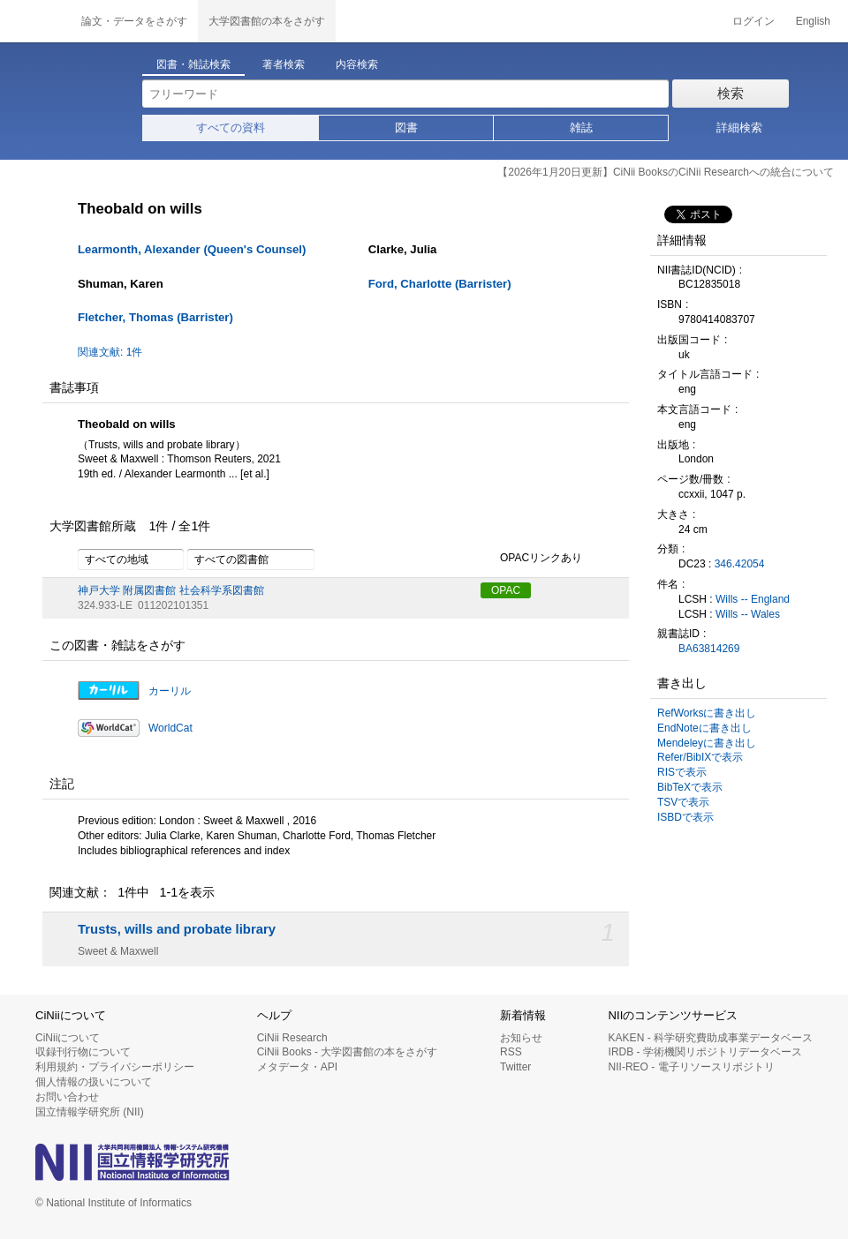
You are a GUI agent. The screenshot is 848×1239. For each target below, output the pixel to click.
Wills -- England (753, 599)
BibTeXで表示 (690, 787)
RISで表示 (682, 772)
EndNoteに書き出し (704, 728)
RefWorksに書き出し (706, 713)
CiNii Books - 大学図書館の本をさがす (347, 1052)
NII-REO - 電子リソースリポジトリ (692, 1067)
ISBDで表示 (685, 817)
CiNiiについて (67, 1038)
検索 (730, 93)
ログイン (753, 21)
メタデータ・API (297, 1067)
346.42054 (740, 564)
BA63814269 (708, 648)
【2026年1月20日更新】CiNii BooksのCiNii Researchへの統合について (665, 172)
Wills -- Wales (748, 614)
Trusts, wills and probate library (177, 929)
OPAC (505, 590)
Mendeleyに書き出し (706, 743)
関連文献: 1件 (110, 352)
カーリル (169, 691)
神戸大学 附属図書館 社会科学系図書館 (171, 590)
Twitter (515, 1067)
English (813, 21)
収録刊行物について (83, 1052)
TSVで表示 (683, 802)
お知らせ (521, 1038)
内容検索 (357, 64)
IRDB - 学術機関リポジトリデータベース (705, 1052)
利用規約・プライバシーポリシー (114, 1067)
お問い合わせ (67, 1097)
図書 (406, 127)
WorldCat (170, 728)
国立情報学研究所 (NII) (89, 1112)
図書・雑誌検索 (193, 64)
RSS (511, 1052)
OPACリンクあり (531, 559)
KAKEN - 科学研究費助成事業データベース (711, 1038)
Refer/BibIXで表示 (700, 757)
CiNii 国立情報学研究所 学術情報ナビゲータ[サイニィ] (35, 21)
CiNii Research (292, 1038)
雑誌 (581, 127)
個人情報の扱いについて (93, 1082)
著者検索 (283, 64)
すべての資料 (230, 127)
